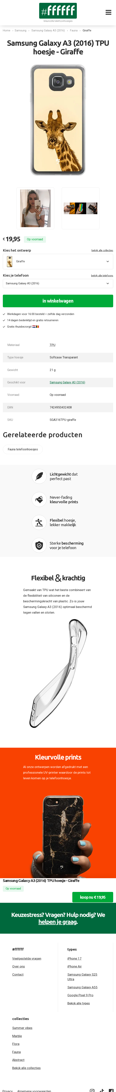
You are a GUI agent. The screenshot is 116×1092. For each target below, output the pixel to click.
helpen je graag (57, 877)
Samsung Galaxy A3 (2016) (49, 30)
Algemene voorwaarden (34, 1047)
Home (6, 30)
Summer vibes (22, 984)
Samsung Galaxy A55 (82, 943)
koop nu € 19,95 (90, 853)
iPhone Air (74, 922)
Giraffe (88, 30)
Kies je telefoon (58, 275)
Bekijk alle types (78, 959)
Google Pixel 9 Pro (80, 951)
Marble (17, 992)
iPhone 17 (74, 915)
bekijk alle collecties (102, 250)
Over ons (18, 922)
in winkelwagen (58, 301)
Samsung (21, 30)
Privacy (7, 1047)
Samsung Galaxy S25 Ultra (82, 933)
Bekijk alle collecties (26, 1024)
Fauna (75, 30)
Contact (18, 931)
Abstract (18, 1016)
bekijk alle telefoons (102, 275)
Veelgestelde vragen (26, 915)
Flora (15, 1000)
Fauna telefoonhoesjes (23, 449)
